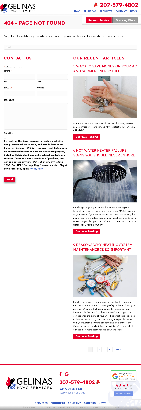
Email (8, 88)
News (133, 11)
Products (106, 11)
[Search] (70, 47)
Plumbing (90, 11)
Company (121, 11)
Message (9, 100)
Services (41, 403)
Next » (117, 349)
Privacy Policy (36, 168)
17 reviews (127, 389)
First (6, 81)
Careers (90, 403)
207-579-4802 (119, 5)
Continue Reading (88, 136)
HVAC (77, 11)
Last (39, 81)
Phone (40, 88)
